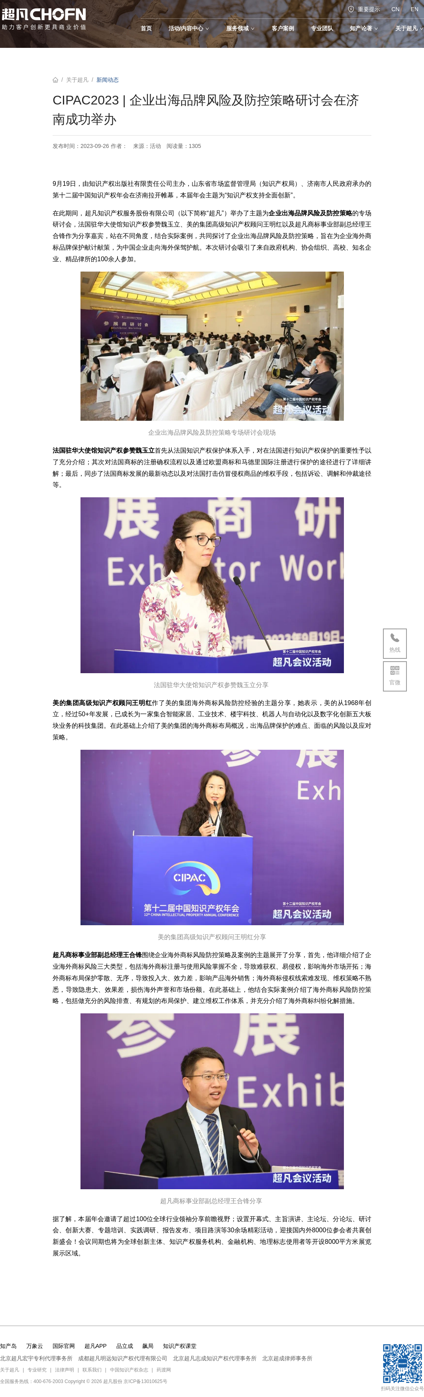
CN (395, 9)
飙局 (147, 1346)
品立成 (124, 1346)
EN (414, 9)
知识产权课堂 (179, 1346)
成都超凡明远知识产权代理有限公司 (122, 1358)
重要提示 (364, 9)
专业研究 (37, 1370)
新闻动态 (107, 80)
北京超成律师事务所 (287, 1358)
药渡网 (164, 1370)
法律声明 (64, 1370)
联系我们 (92, 1370)
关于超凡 (77, 80)
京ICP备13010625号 (145, 1381)
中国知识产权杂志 (129, 1370)
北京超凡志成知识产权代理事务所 (215, 1358)
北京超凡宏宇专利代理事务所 (36, 1358)
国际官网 (64, 1346)
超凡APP (95, 1346)
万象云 (34, 1346)
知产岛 (8, 1346)
